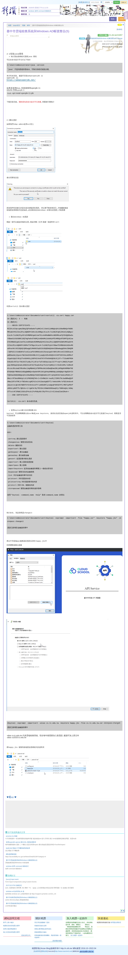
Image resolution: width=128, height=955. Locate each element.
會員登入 (86, 2)
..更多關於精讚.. (57, 941)
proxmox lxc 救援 (11, 836)
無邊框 (119, 29)
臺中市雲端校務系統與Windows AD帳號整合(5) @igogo (104, 38)
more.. (123, 2)
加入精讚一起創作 (77, 935)
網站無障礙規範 (11, 854)
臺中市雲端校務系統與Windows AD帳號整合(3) (21, 903)
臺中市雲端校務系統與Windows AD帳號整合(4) (21, 860)
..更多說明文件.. (26, 935)
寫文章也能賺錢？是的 (41, 922)
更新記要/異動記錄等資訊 (42, 929)
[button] (113, 19)
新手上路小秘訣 (8, 922)
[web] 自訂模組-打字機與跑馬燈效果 (18, 848)
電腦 (23, 25)
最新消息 (24, 14)
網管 (28, 25)
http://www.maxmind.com (63, 951)
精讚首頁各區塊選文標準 (11, 926)
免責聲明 (37, 951)
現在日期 (24, 7)
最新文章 (24, 11)
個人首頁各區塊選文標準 (11, 932)
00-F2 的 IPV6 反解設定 (14, 885)
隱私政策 (44, 951)
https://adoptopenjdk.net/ (21, 80)
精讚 (80, 2)
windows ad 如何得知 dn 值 (15, 891)
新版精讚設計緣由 (40, 932)
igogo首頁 (16, 25)
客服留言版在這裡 (40, 926)
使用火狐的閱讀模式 (10, 929)
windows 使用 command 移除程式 (40, 11)
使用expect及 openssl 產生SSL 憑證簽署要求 (21, 842)
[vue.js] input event (12, 879)
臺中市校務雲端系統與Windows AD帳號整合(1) (21, 897)
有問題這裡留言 (116, 922)
